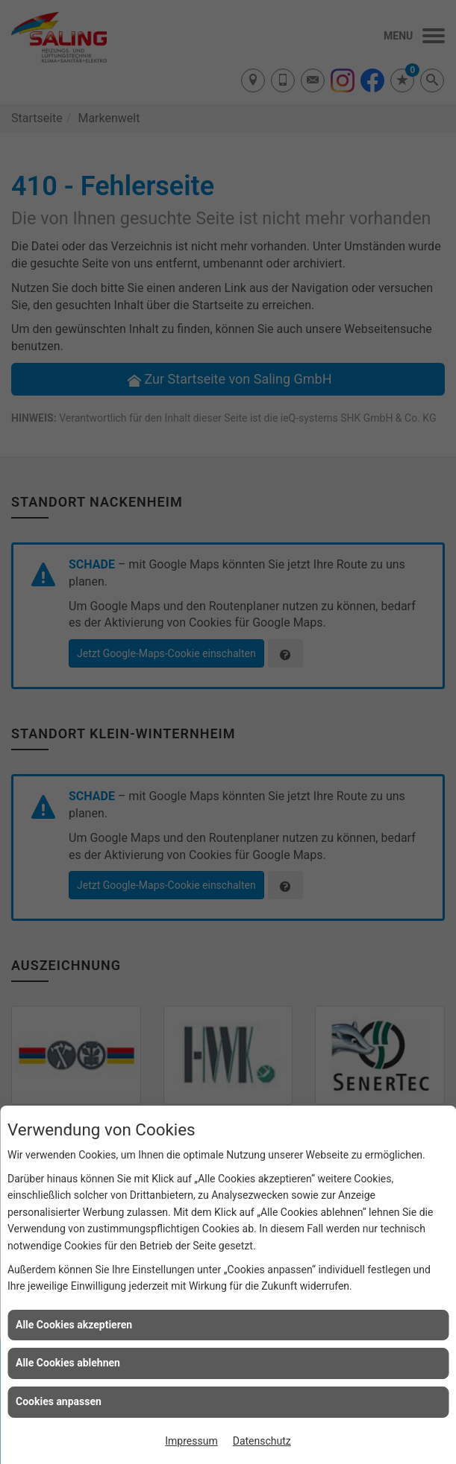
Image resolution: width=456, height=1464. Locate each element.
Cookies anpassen (58, 1401)
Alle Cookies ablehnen (68, 1363)
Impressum (191, 1441)
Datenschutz (262, 1441)
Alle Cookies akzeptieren (74, 1325)
